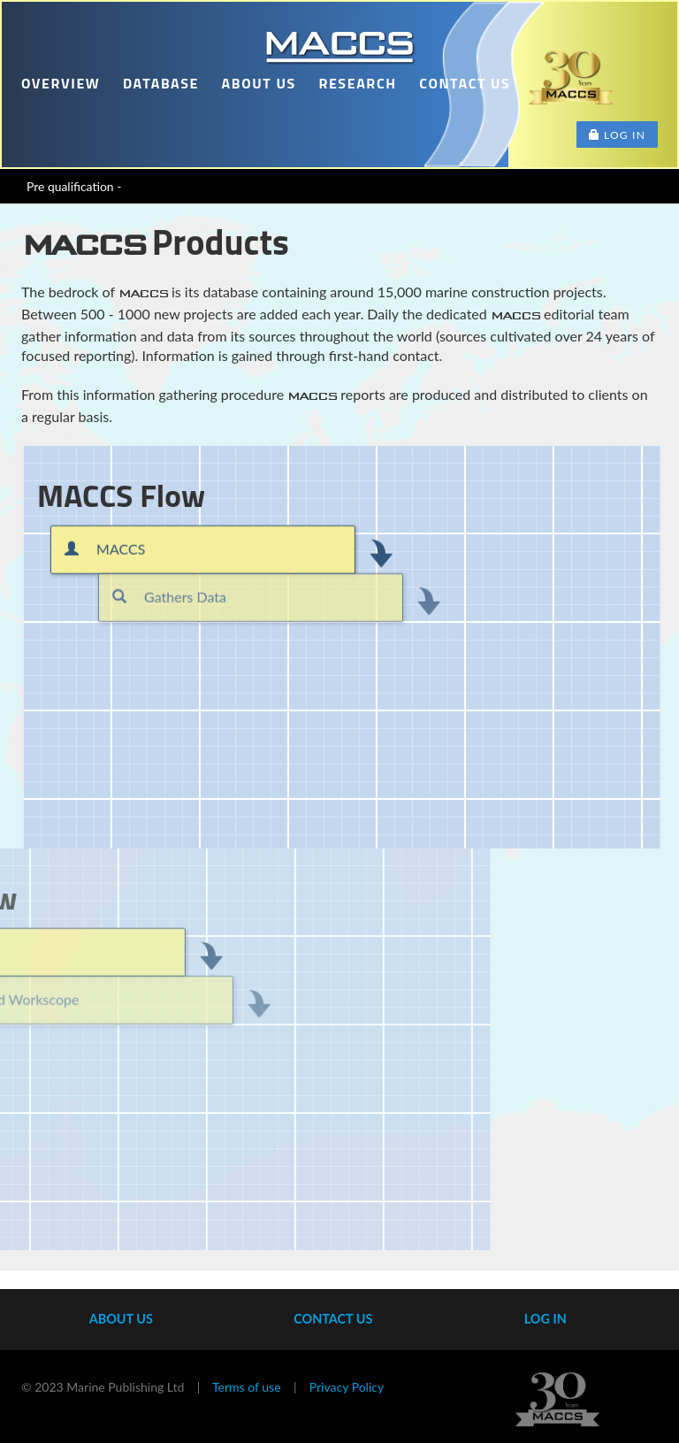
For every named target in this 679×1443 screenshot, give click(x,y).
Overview (60, 83)
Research (357, 83)
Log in (617, 135)
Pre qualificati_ (66, 186)
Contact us (464, 83)
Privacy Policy (346, 1386)
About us (259, 83)
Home (339, 46)
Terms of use (246, 1386)
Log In (545, 1318)
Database (161, 83)
